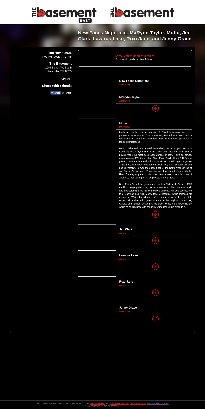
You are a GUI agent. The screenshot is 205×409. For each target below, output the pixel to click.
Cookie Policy (138, 403)
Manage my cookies (157, 403)
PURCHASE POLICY (119, 403)
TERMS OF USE (97, 403)
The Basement (61, 107)
